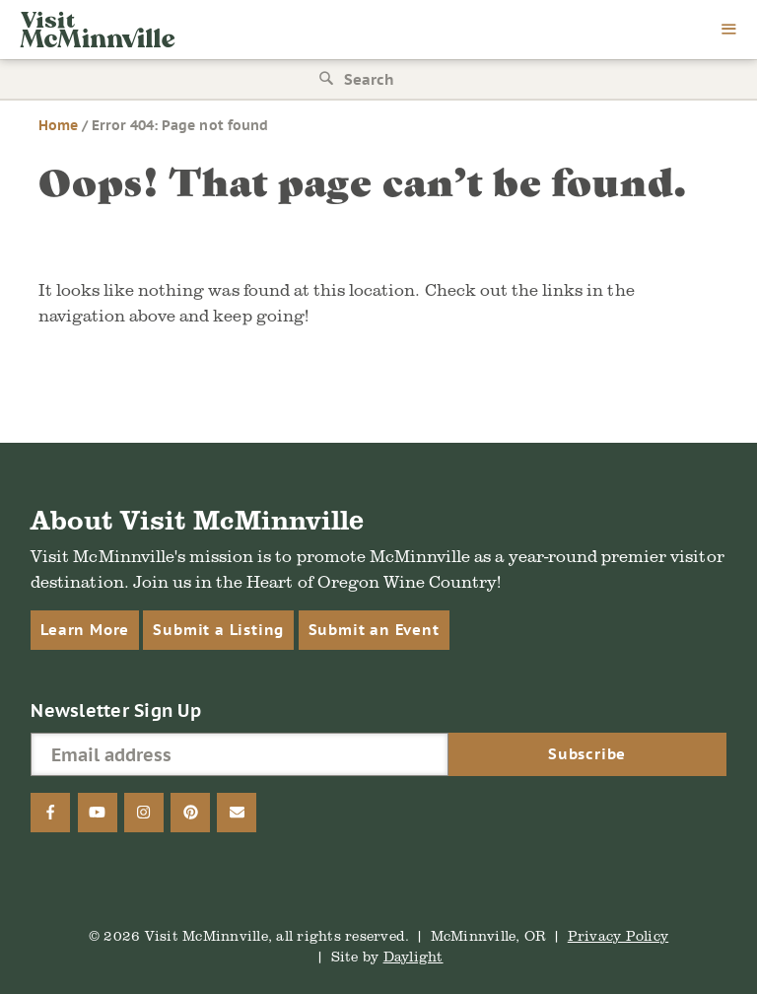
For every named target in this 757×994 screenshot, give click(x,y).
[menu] (729, 30)
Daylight (413, 956)
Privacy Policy (618, 935)
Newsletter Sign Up (116, 710)
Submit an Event (374, 629)
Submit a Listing (218, 629)
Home (58, 125)
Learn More (84, 629)
